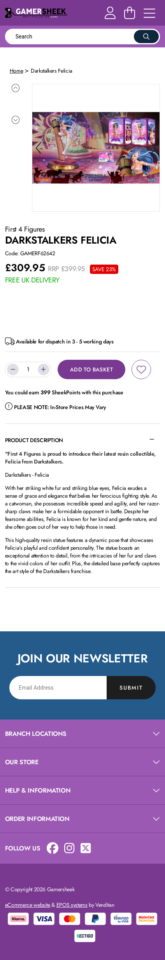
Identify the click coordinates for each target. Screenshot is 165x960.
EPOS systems (72, 904)
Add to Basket (91, 369)
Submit (131, 686)
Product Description (34, 439)
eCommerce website (27, 904)
